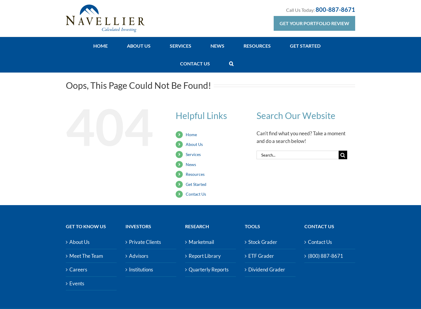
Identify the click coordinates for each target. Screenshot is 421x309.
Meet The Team (86, 256)
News (191, 164)
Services (193, 154)
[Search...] (298, 155)
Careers (78, 269)
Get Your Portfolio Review (314, 23)
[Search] (343, 155)
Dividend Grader (266, 269)
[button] (231, 64)
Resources (195, 174)
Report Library (205, 256)
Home (191, 134)
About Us (194, 144)
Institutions (141, 269)
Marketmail (201, 242)
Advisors (138, 256)
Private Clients (145, 242)
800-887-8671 (335, 9)
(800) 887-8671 (325, 256)
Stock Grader (262, 242)
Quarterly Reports (209, 269)
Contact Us (196, 194)
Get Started (196, 184)
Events (76, 283)
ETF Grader (261, 256)
